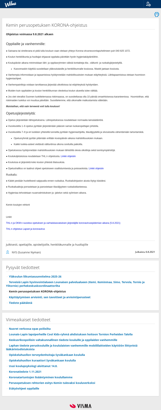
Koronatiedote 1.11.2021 (25, 371)
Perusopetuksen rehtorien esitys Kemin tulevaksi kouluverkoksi (52, 383)
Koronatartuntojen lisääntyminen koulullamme (40, 377)
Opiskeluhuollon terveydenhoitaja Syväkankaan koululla (47, 355)
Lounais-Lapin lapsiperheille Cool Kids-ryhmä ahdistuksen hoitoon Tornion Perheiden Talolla (71, 334)
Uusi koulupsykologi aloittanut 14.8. (33, 366)
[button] (151, 4)
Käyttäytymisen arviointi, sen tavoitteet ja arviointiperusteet (49, 297)
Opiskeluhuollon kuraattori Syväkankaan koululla (42, 360)
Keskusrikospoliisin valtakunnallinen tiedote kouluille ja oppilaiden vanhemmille (63, 340)
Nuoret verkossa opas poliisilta (30, 329)
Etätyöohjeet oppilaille (24, 388)
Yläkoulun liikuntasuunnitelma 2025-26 (35, 276)
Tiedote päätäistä (20, 303)
